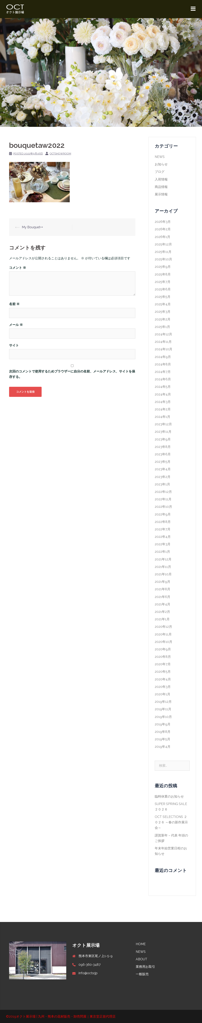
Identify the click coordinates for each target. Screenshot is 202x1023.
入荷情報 (161, 179)
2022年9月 (163, 514)
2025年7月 (162, 282)
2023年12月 (163, 424)
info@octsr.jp (88, 973)
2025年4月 (163, 304)
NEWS (160, 157)
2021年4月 (162, 604)
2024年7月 (163, 372)
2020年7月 (163, 664)
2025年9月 (163, 267)
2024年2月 (163, 409)
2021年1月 (162, 619)
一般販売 (142, 974)
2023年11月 (163, 432)
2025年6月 (163, 289)
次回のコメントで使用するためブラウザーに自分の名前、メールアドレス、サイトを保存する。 (72, 374)
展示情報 (161, 194)
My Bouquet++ (32, 227)
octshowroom (60, 153)
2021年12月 (163, 559)
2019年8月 (162, 732)
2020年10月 (163, 642)
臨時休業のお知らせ (169, 796)
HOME (141, 944)
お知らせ (161, 164)
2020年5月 (163, 672)
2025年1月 (162, 327)
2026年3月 (163, 222)
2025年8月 (163, 274)
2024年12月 (163, 334)
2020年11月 (163, 634)
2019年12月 (163, 702)
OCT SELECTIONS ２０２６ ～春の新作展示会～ (171, 822)
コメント (17, 268)
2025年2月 (162, 319)
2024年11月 (163, 342)
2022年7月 (162, 529)
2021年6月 (162, 597)
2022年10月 (163, 507)
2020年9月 (163, 649)
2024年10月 (163, 349)
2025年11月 (163, 252)
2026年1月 (162, 237)
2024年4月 (163, 394)
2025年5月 (162, 297)
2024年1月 (162, 417)
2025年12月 (163, 244)
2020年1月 (162, 694)
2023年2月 (162, 477)
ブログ (159, 172)
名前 (14, 304)
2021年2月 (162, 612)
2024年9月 (163, 357)
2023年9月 (163, 439)
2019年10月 (163, 717)
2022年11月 (163, 499)
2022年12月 (163, 492)
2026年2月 (163, 229)
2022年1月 (162, 552)
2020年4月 (163, 679)
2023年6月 (163, 454)
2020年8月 (163, 657)
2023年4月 (163, 469)
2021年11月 (163, 567)
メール (16, 325)
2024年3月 (163, 402)
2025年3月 (162, 312)
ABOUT (141, 959)
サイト (14, 345)
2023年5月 (162, 462)
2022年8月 (163, 522)
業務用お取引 (145, 967)
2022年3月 (162, 544)
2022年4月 (163, 537)
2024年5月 (163, 387)
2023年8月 (163, 447)
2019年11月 (163, 709)
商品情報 (161, 187)
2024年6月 (163, 379)
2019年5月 (162, 739)
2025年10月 (163, 259)
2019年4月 (162, 747)
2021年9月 (162, 582)
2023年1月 (162, 484)
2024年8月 (163, 364)
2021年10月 (163, 574)
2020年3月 (163, 687)
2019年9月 (162, 724)
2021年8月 (162, 589)
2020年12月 (163, 627)
